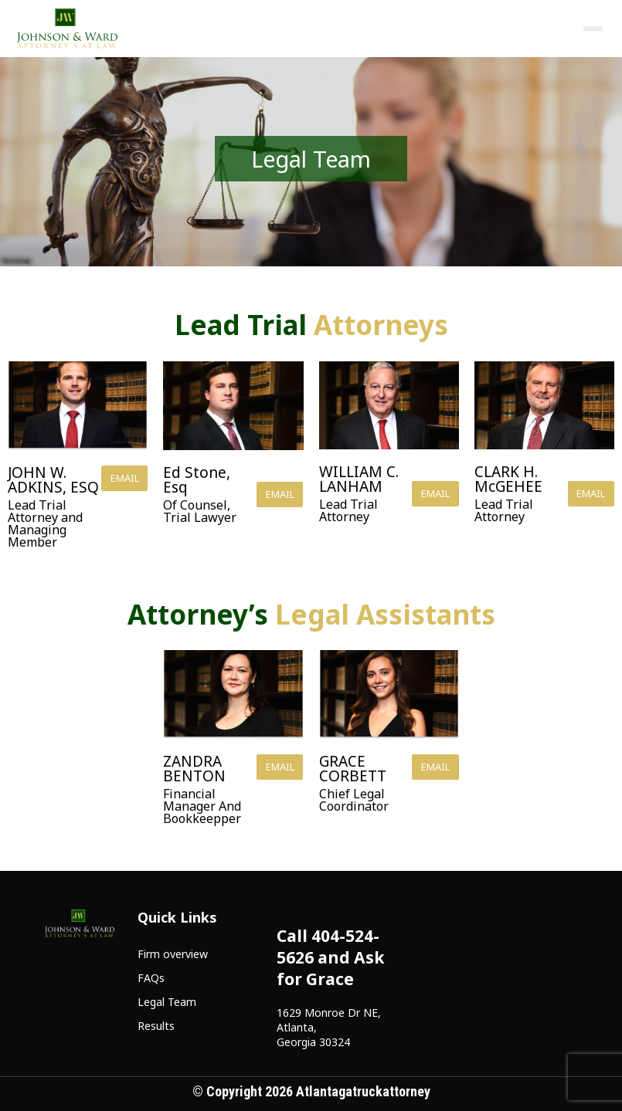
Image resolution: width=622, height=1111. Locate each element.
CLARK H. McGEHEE (508, 479)
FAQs (151, 977)
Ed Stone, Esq (196, 479)
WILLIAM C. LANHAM (359, 479)
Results (156, 1025)
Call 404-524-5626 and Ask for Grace (330, 957)
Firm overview (173, 954)
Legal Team (167, 1001)
